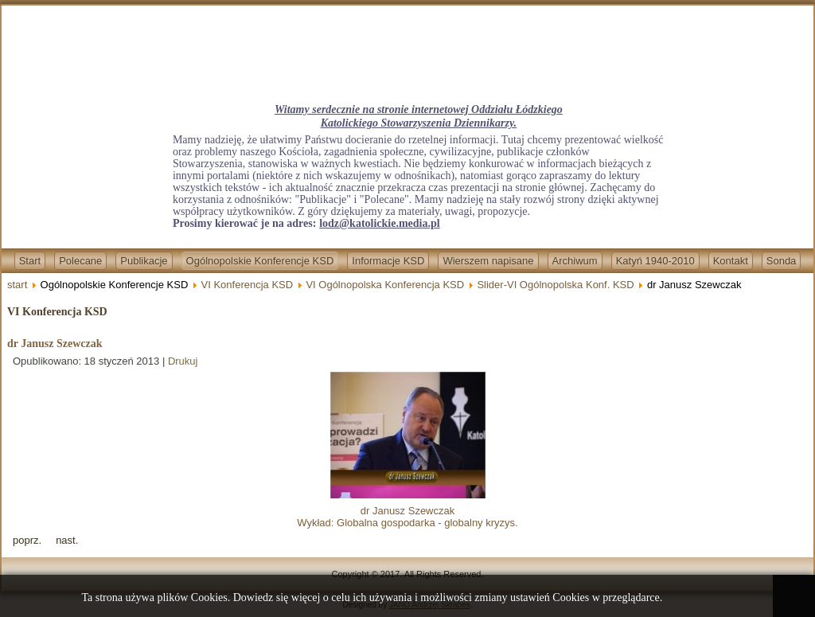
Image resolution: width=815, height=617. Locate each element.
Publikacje (143, 261)
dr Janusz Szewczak (55, 344)
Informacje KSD (388, 261)
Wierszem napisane (488, 261)
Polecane (80, 261)
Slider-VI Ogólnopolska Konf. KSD (555, 285)
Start (30, 261)
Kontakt (730, 261)
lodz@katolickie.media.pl (379, 223)
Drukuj (183, 361)
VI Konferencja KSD (247, 285)
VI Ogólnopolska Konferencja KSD (385, 285)
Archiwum (575, 261)
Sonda (781, 261)
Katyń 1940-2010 (655, 261)
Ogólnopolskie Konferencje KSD (260, 261)
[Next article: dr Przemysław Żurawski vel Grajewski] (67, 540)
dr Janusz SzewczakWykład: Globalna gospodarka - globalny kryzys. (407, 511)
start (17, 285)
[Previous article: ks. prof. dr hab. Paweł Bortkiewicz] (27, 540)
